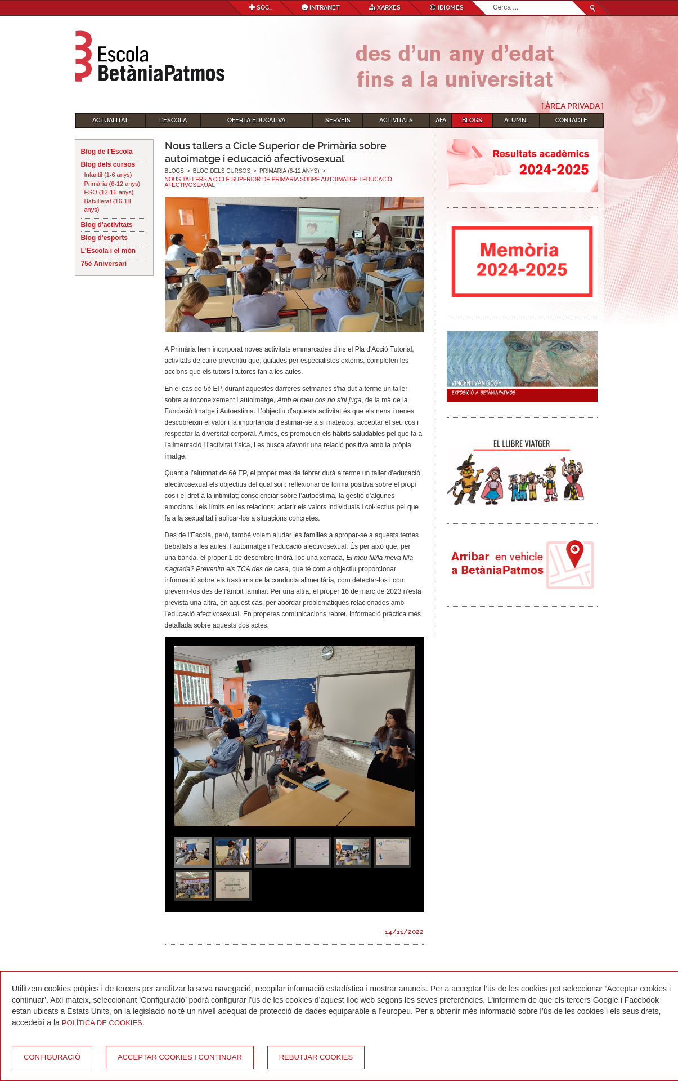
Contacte (571, 120)
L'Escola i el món (108, 251)
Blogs (472, 120)
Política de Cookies (102, 1022)
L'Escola (173, 120)
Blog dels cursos (108, 164)
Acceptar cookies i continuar (180, 1057)
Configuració (52, 1057)
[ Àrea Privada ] (572, 105)
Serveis (338, 120)
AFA (440, 120)
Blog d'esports (104, 238)
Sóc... (260, 7)
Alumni (516, 120)
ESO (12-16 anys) (109, 192)
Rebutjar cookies (316, 1057)
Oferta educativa (256, 120)
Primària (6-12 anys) (112, 183)
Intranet (321, 7)
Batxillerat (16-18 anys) (107, 205)
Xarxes (385, 7)
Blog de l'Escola (107, 151)
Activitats (396, 120)
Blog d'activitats (107, 225)
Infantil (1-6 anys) (108, 174)
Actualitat (110, 120)
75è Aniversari (104, 264)
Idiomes (447, 7)
